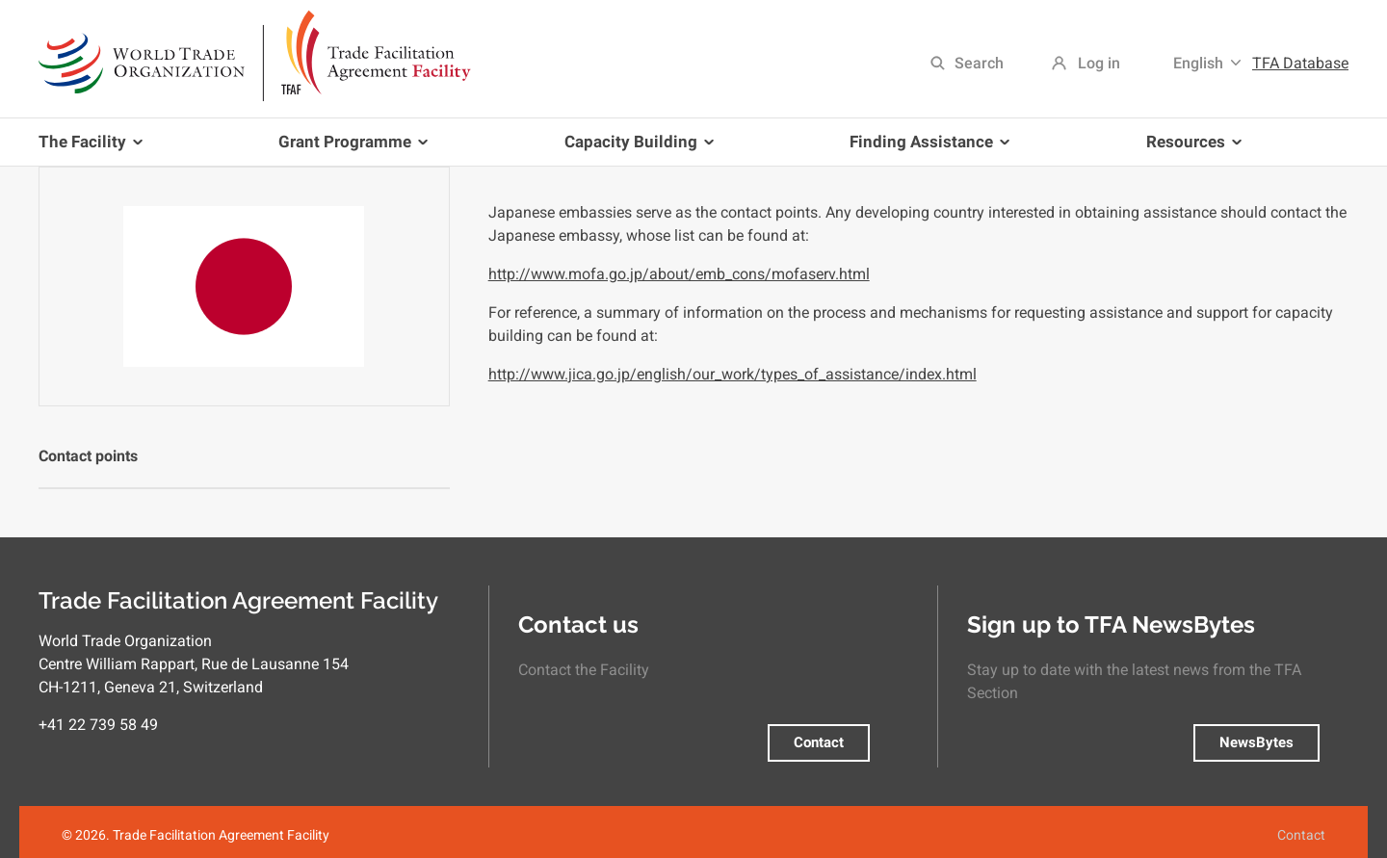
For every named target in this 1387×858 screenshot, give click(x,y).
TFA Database (1300, 63)
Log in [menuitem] (1099, 63)
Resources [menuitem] (1190, 149)
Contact (819, 742)
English (1198, 63)
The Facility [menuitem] (94, 149)
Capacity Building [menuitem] (635, 149)
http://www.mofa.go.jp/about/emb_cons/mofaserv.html (679, 274)
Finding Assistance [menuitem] (925, 149)
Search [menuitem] (979, 63)
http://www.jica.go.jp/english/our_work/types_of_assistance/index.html (732, 374)
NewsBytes (1256, 742)
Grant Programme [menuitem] (349, 149)
